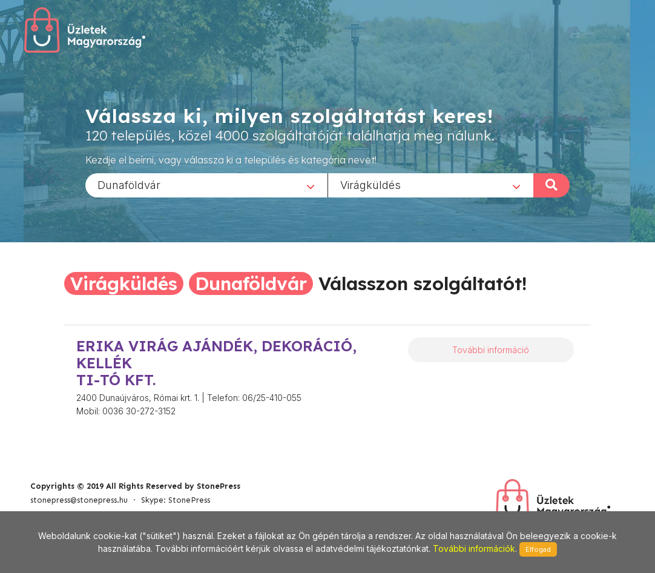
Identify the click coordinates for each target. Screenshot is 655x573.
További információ (490, 350)
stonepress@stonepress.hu (79, 500)
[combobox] (206, 185)
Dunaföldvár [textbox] (128, 184)
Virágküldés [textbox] (370, 184)
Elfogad (538, 549)
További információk (474, 548)
